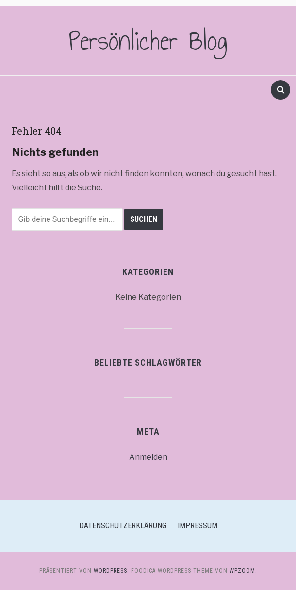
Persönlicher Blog (148, 41)
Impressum (197, 525)
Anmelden (148, 457)
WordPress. (111, 570)
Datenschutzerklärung (122, 525)
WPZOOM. (243, 570)
